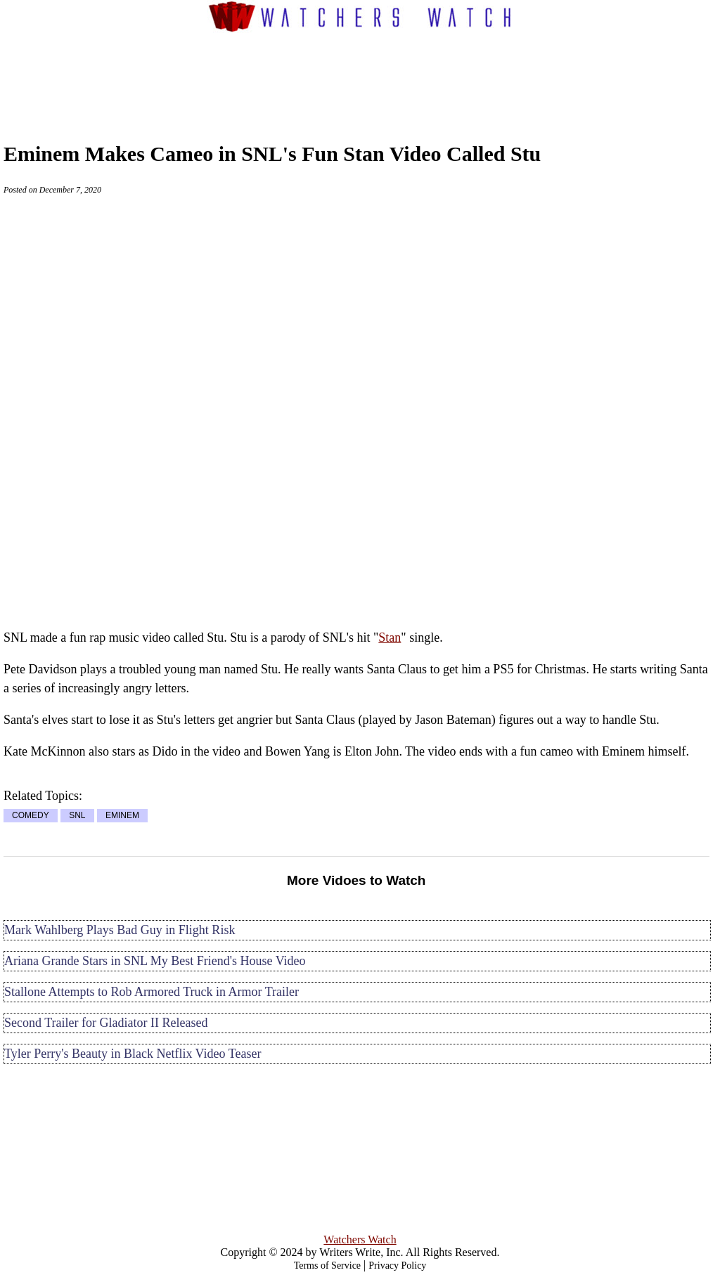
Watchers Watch (359, 1239)
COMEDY (30, 816)
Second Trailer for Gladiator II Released (105, 1023)
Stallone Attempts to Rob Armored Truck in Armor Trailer (151, 992)
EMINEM (122, 816)
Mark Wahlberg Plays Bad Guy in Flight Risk (119, 930)
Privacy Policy (397, 1265)
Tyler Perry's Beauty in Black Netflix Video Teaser (132, 1054)
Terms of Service (327, 1265)
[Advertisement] (360, 74)
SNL (77, 816)
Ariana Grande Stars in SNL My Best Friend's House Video (155, 961)
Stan (389, 637)
